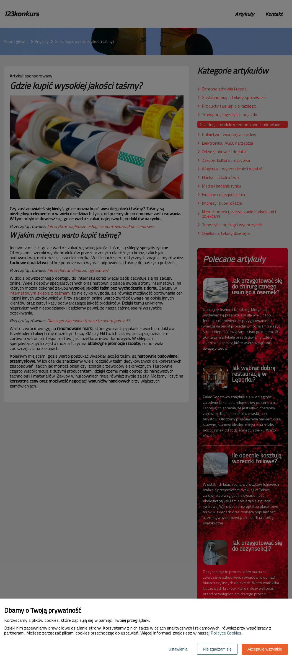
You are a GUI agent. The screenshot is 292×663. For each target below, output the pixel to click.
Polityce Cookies (226, 633)
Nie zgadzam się (217, 649)
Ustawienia (178, 649)
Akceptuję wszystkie (264, 649)
